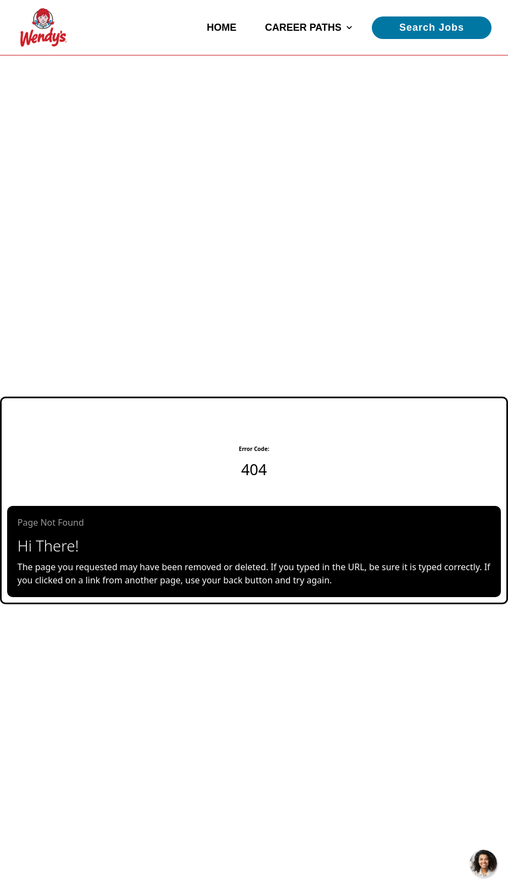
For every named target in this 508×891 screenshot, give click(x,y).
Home (221, 27)
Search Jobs (431, 27)
